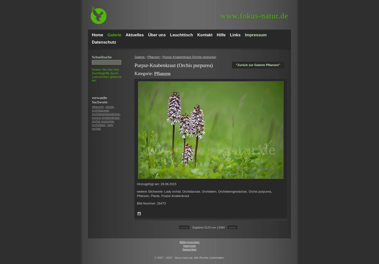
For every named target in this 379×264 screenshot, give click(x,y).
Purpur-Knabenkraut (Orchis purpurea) (189, 57)
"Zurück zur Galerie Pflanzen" (258, 65)
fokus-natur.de (254, 16)
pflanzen (98, 107)
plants (109, 107)
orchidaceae (100, 110)
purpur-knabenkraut (105, 118)
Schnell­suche (102, 57)
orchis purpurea (103, 121)
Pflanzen (153, 57)
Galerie (140, 57)
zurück (184, 227)
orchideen (99, 125)
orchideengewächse (106, 114)
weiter (232, 227)
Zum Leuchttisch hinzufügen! (139, 213)
